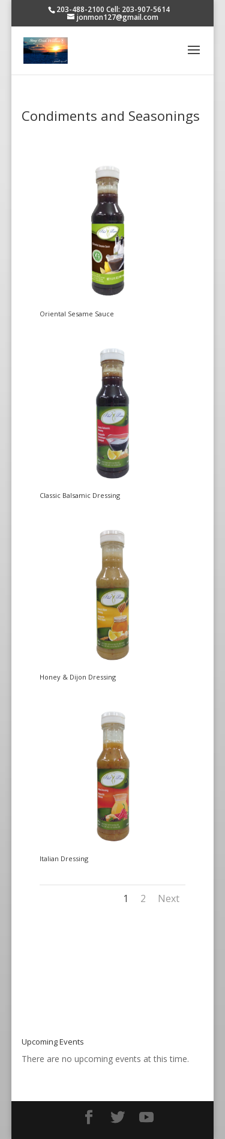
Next (168, 898)
